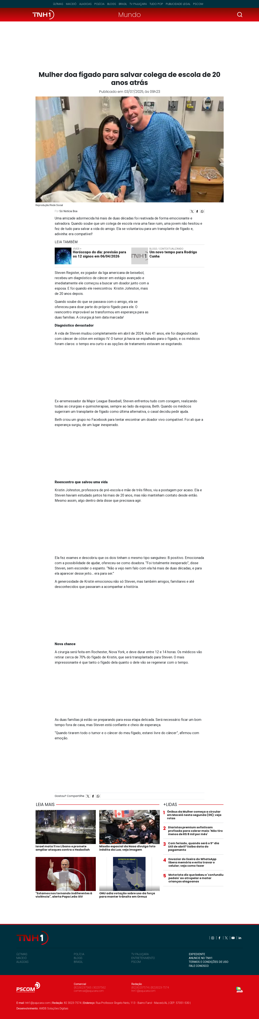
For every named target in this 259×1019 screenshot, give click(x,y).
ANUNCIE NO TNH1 (200, 958)
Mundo (129, 14)
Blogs (111, 4)
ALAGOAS (22, 962)
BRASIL (78, 962)
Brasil (123, 4)
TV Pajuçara (138, 4)
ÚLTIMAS (21, 954)
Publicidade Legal (178, 4)
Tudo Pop (156, 4)
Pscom (198, 4)
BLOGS (78, 958)
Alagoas (85, 4)
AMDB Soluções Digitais (53, 1008)
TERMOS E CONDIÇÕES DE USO (208, 962)
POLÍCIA (79, 954)
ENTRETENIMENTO (143, 958)
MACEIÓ (21, 958)
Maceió (71, 4)
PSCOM (136, 962)
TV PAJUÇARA (140, 954)
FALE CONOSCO (199, 966)
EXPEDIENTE (197, 954)
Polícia (99, 4)
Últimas (58, 4)
